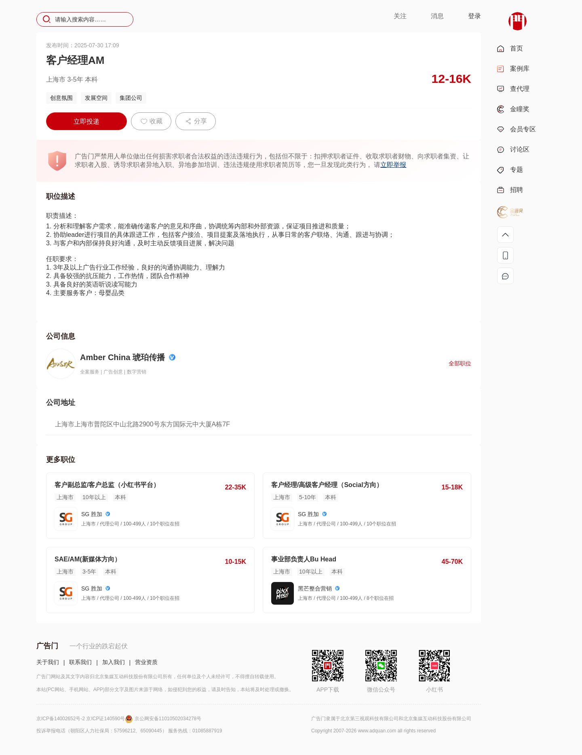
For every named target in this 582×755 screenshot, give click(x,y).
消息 (437, 16)
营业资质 (146, 662)
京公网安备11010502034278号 (168, 718)
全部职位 (460, 363)
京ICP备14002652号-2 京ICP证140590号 (85, 718)
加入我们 (113, 662)
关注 (400, 16)
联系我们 (80, 662)
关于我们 (47, 662)
